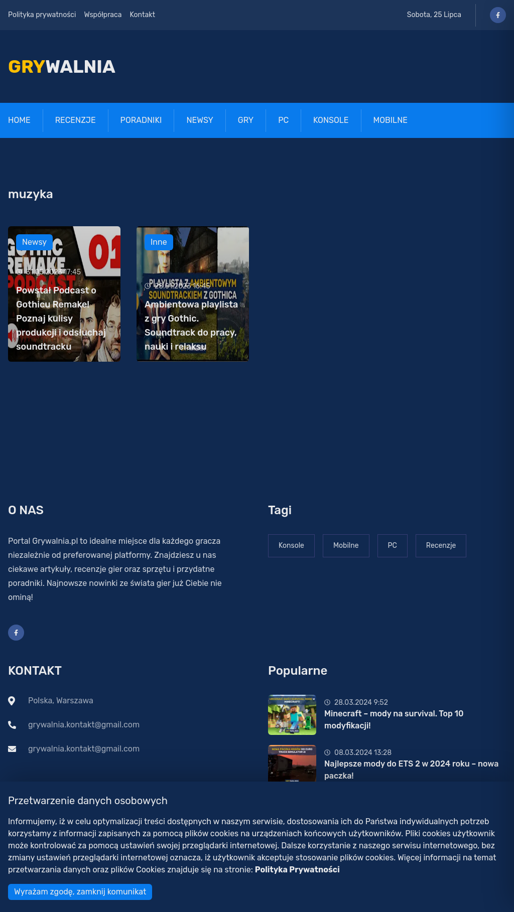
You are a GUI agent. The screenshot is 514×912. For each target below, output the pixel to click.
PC (283, 120)
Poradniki (141, 120)
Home (19, 120)
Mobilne (390, 120)
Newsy (199, 120)
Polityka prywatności (42, 15)
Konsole (330, 120)
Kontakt (142, 15)
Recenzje (75, 120)
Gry (245, 120)
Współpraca (102, 15)
